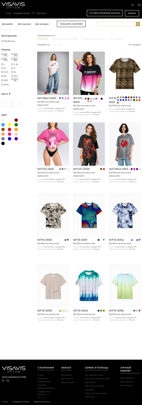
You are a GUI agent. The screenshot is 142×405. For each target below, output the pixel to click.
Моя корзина (127, 381)
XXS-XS (16, 79)
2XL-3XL (6, 54)
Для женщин (42, 24)
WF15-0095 (116, 310)
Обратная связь (42, 401)
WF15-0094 (80, 310)
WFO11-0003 (81, 169)
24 (55, 44)
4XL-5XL (16, 54)
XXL (16, 76)
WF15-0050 (44, 239)
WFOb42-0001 (118, 169)
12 (52, 44)
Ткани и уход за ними (96, 393)
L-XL (16, 64)
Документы (90, 382)
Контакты (41, 13)
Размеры (89, 389)
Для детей (7, 24)
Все (60, 44)
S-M (6, 72)
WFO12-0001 (45, 169)
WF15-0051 (80, 239)
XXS (6, 80)
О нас (8, 13)
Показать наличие (71, 24)
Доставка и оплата (94, 386)
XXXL (6, 84)
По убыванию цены (93, 38)
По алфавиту (116, 38)
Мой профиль (127, 378)
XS (5, 76)
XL (15, 72)
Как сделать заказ (94, 375)
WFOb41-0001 (46, 98)
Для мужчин (24, 24)
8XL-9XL (16, 58)
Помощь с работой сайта (97, 378)
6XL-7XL (6, 58)
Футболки (9, 41)
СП (33, 13)
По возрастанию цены (65, 38)
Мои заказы (126, 385)
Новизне (42, 38)
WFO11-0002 (78, 100)
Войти (132, 13)
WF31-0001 (113, 100)
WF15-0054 (116, 239)
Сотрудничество (21, 13)
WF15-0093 (44, 310)
